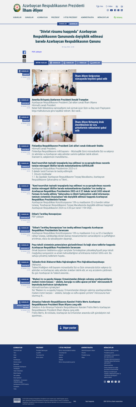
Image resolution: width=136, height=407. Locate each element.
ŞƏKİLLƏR (96, 63)
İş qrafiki (38, 353)
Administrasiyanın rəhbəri (88, 350)
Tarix (15, 353)
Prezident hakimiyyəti (41, 350)
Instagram (108, 10)
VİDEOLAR (82, 63)
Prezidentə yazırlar (109, 353)
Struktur (84, 353)
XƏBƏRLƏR (17, 17)
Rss (122, 10)
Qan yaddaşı (17, 375)
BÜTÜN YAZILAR (41, 63)
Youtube (111, 10)
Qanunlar (73, 24)
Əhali (15, 357)
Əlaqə (83, 357)
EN (122, 6)
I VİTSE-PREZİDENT (70, 17)
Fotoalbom (16, 386)
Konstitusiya (17, 360)
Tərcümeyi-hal (40, 355)
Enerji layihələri (17, 378)
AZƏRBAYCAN (42, 17)
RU (117, 6)
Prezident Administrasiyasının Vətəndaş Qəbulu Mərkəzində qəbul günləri (112, 361)
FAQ (74, 401)
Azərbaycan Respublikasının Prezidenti (53, 5)
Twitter (118, 10)
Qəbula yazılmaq (108, 365)
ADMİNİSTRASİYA (87, 17)
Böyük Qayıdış (17, 373)
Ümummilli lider (18, 350)
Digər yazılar (69, 327)
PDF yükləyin (37, 52)
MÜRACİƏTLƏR (103, 17)
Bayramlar (16, 364)
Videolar (61, 360)
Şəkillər (61, 357)
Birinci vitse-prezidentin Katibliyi (67, 350)
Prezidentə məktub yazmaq (111, 350)
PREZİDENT (55, 17)
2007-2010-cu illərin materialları (113, 401)
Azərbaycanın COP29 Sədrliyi (21, 384)
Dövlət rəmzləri (17, 362)
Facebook (115, 10)
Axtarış (119, 17)
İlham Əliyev (33, 10)
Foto (101, 6)
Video (110, 6)
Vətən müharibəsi (18, 371)
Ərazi (15, 355)
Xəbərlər (61, 355)
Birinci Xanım (39, 357)
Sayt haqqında (90, 401)
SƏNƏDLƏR (29, 17)
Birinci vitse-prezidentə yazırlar (67, 362)
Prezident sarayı (86, 355)
